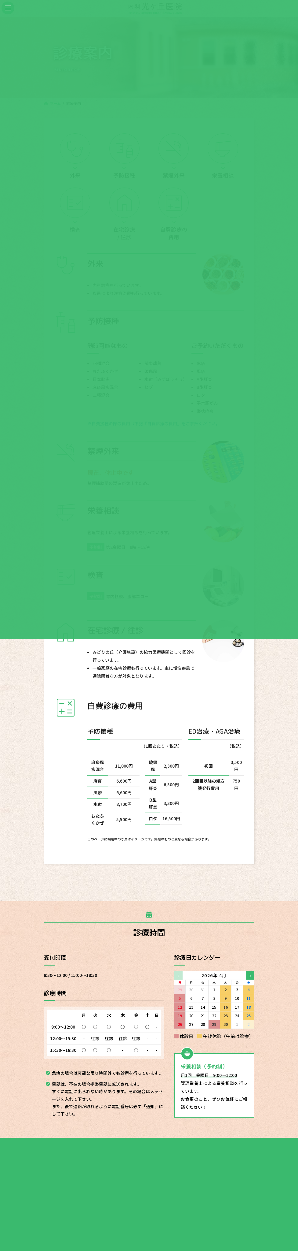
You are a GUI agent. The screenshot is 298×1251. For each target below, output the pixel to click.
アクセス (199, 1156)
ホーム (68, 1156)
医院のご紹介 (128, 1156)
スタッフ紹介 (166, 1156)
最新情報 (228, 1156)
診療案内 (95, 1156)
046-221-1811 (107, 1212)
